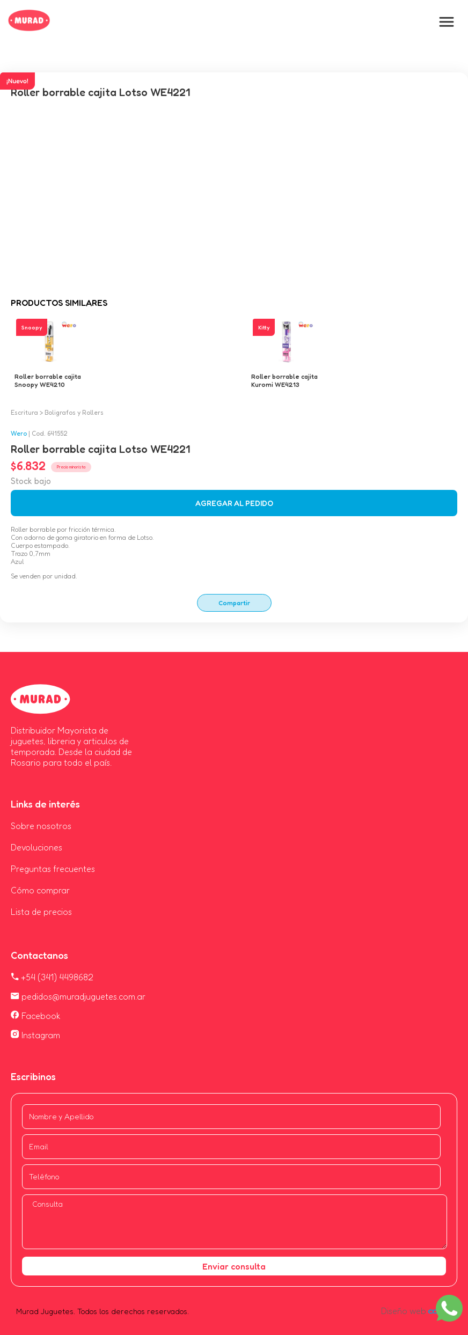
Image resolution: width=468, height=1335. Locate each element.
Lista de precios (41, 911)
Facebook (36, 1015)
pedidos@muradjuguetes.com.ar (78, 996)
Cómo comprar (40, 890)
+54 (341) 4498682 (52, 977)
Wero (19, 433)
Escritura (24, 412)
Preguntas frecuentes (53, 868)
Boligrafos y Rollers (74, 412)
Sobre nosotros (41, 825)
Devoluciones (36, 847)
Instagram (35, 1035)
